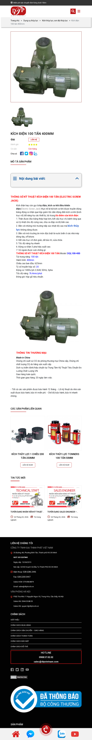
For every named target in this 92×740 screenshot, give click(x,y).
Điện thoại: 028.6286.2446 (25, 572)
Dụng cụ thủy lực (31, 20)
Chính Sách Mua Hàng (21, 625)
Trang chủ (15, 20)
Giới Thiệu (15, 620)
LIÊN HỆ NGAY (28, 465)
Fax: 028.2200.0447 (22, 577)
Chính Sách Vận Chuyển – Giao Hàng (27, 630)
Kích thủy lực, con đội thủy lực (55, 20)
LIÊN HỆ (34, 140)
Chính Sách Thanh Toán (22, 636)
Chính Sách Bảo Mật (20, 641)
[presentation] (12, 431)
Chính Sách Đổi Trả (19, 647)
